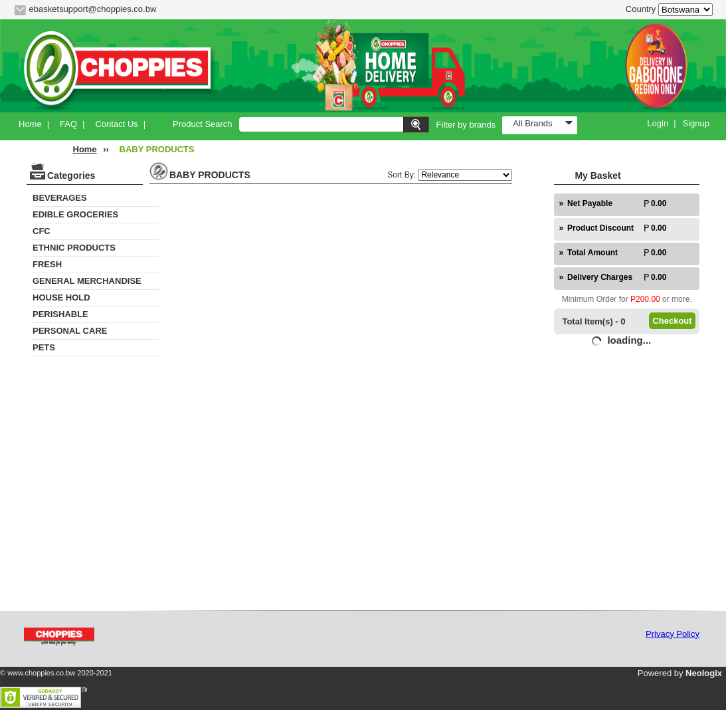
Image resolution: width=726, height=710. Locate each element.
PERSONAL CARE (70, 331)
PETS (44, 347)
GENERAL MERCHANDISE (87, 281)
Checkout (671, 321)
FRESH (47, 264)
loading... (629, 340)
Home (30, 124)
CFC (41, 231)
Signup (696, 123)
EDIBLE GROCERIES (75, 214)
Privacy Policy (672, 634)
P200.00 (645, 299)
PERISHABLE (60, 314)
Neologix (703, 673)
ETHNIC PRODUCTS (74, 248)
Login (657, 123)
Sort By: (402, 174)
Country (641, 9)
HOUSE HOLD (61, 297)
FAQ (68, 124)
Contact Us (116, 124)
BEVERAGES (60, 198)
